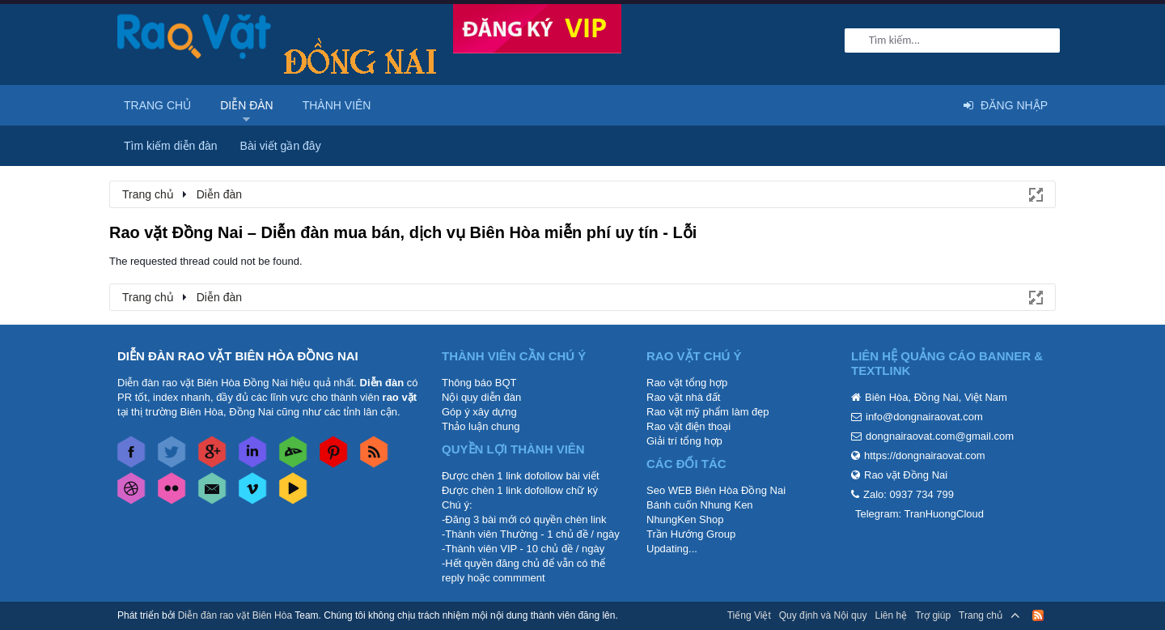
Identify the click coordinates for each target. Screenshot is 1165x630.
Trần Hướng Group (690, 534)
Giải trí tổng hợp (684, 441)
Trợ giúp (933, 615)
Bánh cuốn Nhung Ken (699, 505)
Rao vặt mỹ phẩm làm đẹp (707, 412)
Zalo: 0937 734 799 (908, 494)
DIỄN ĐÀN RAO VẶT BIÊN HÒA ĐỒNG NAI (237, 356)
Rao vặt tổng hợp (686, 383)
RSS (1038, 615)
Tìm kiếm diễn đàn (171, 145)
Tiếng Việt (749, 615)
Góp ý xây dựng (479, 412)
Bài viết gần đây (280, 145)
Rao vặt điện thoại (688, 426)
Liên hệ (891, 615)
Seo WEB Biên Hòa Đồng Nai (716, 490)
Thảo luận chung (480, 426)
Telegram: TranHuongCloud (919, 514)
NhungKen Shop (684, 519)
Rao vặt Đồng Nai (905, 475)
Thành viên (337, 105)
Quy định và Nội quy (823, 615)
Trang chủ (157, 105)
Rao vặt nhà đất (683, 397)
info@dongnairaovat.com (924, 417)
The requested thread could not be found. (206, 261)
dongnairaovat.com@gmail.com (940, 436)
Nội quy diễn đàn (481, 397)
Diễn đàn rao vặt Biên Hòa (235, 615)
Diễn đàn (246, 105)
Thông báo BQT (479, 383)
